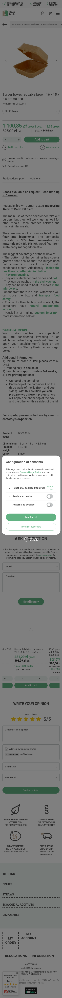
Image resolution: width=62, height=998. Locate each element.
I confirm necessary (31, 526)
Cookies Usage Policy (30, 472)
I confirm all (31, 517)
